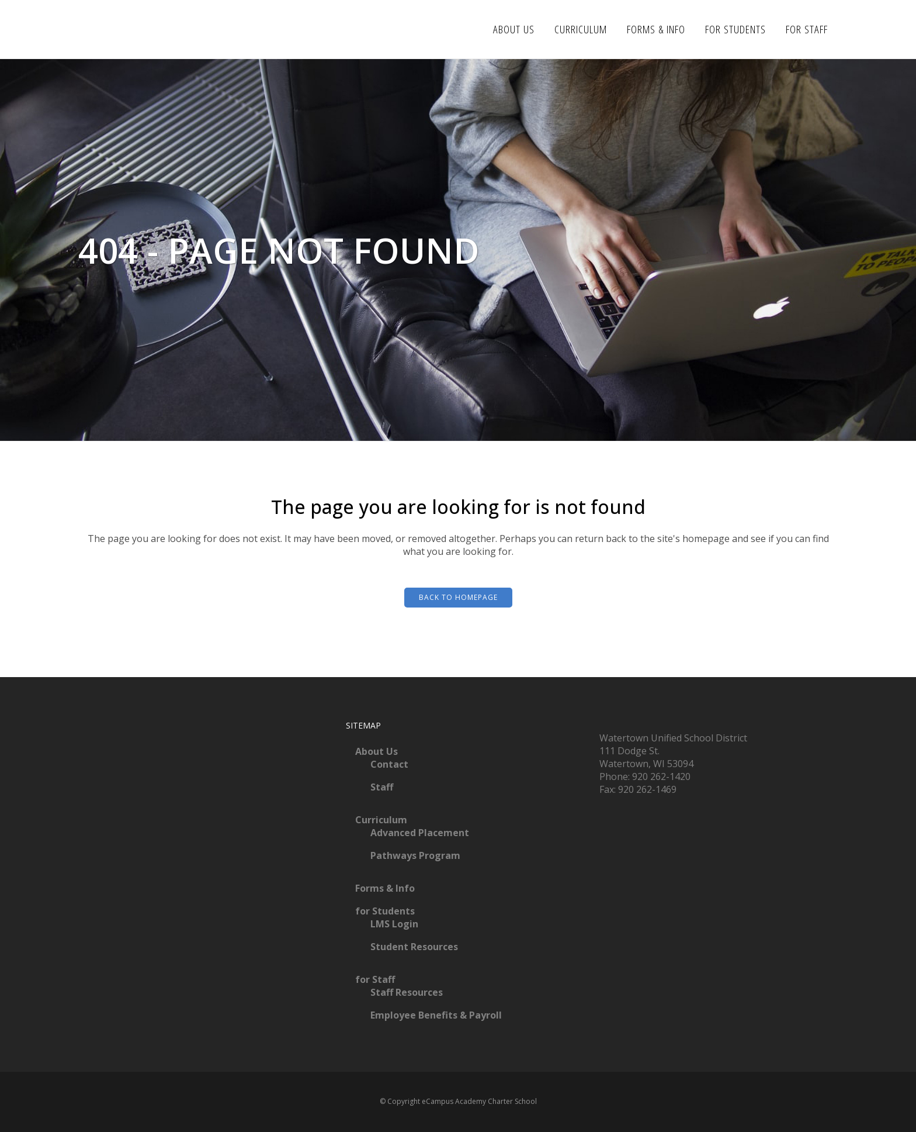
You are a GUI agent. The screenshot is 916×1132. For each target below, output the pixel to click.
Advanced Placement (419, 832)
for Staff (375, 979)
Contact (389, 764)
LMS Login (394, 923)
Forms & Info (385, 888)
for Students (385, 911)
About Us (376, 751)
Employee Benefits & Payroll (436, 1015)
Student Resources (414, 946)
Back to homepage (458, 597)
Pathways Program (415, 855)
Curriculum (381, 819)
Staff (381, 787)
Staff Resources (406, 992)
